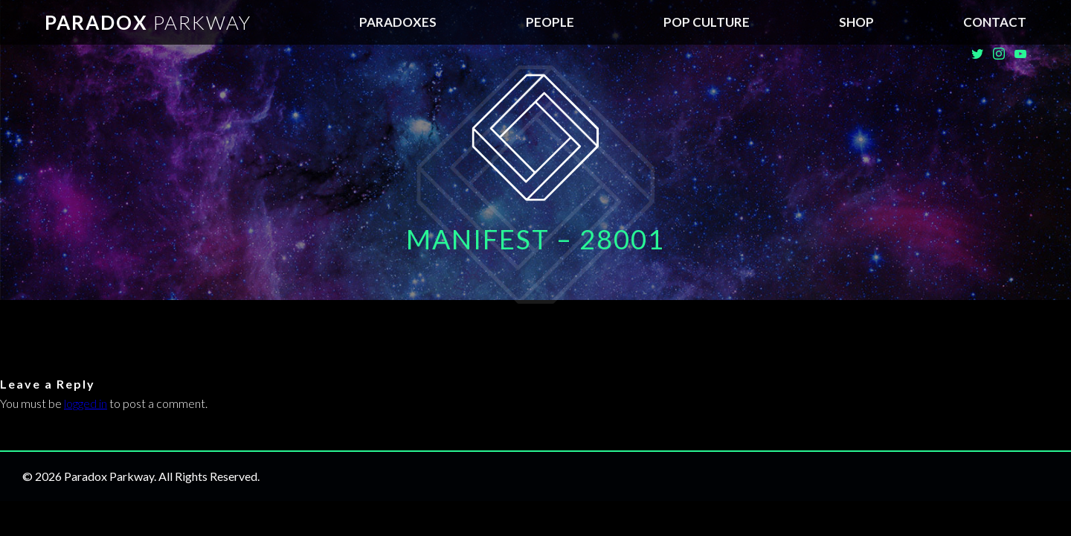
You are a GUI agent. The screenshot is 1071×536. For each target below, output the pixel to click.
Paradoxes (398, 22)
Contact (994, 22)
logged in (85, 403)
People (550, 22)
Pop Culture (706, 22)
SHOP (856, 22)
